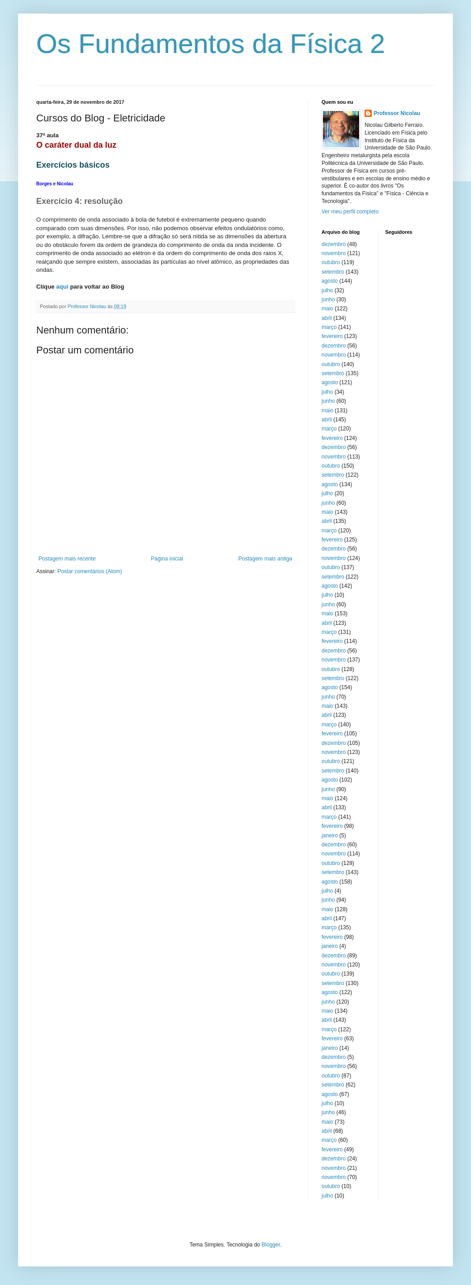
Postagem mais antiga (265, 559)
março (329, 327)
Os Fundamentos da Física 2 (210, 44)
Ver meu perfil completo (350, 211)
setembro (333, 272)
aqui (62, 286)
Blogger (271, 1245)
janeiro (330, 835)
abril (327, 318)
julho (327, 290)
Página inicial (167, 559)
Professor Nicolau (397, 113)
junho (328, 299)
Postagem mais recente (67, 559)
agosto (330, 281)
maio (327, 308)
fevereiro (332, 336)
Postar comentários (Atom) (90, 571)
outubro (331, 262)
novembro (334, 253)
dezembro (334, 244)
